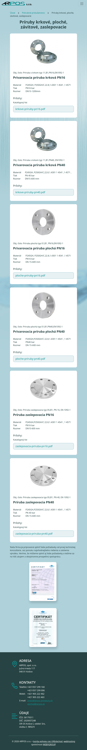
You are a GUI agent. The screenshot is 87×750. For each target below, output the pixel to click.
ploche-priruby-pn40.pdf (30, 358)
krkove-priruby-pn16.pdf (30, 109)
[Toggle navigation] (81, 3)
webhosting (69, 741)
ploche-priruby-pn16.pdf (30, 275)
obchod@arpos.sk (36, 704)
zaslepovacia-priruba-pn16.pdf (33, 446)
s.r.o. (17, 4)
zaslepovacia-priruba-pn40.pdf (33, 533)
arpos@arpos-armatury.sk (40, 700)
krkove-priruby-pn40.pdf (30, 192)
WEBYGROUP (49, 744)
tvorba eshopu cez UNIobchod (47, 741)
